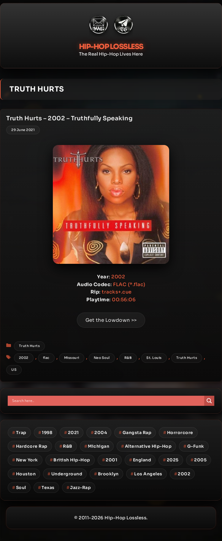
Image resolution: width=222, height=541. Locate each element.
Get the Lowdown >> (111, 320)
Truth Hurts (29, 346)
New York (25, 460)
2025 (171, 460)
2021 (71, 432)
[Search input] (107, 401)
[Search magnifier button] (209, 401)
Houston (24, 474)
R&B (128, 358)
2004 (99, 432)
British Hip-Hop (70, 460)
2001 (110, 460)
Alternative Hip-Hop (146, 446)
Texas (46, 487)
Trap (19, 432)
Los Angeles (146, 474)
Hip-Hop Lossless (111, 46)
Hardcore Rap (29, 446)
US (14, 369)
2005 (199, 460)
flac (46, 358)
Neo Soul (102, 358)
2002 (23, 358)
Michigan (97, 446)
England (140, 460)
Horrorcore (178, 432)
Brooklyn (106, 474)
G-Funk (193, 446)
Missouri (71, 358)
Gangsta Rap (135, 432)
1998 (45, 432)
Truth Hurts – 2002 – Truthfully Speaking (69, 118)
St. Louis (154, 358)
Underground (64, 474)
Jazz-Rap (78, 487)
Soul (19, 487)
